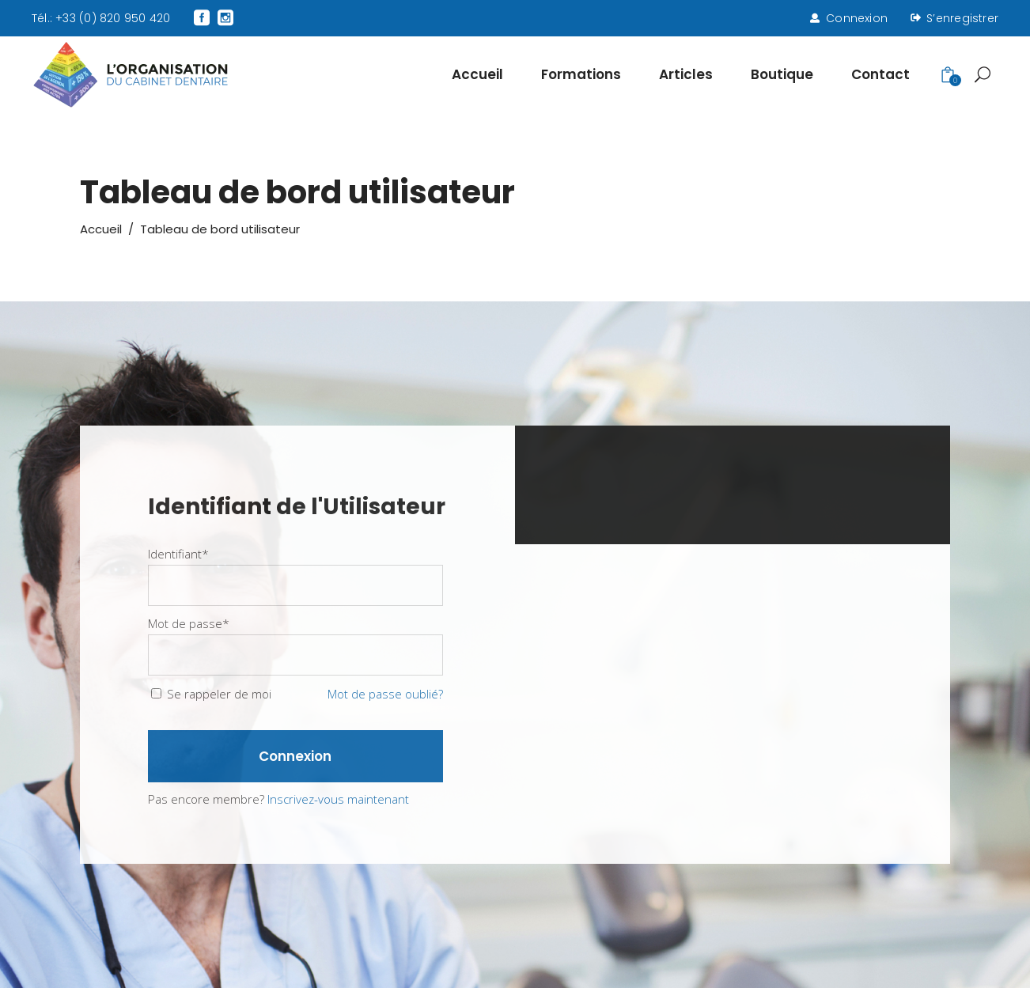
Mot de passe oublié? (385, 694)
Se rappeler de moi (219, 694)
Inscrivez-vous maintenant (338, 799)
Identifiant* (178, 554)
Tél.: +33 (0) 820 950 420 (101, 18)
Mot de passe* (188, 623)
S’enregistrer (962, 18)
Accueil (101, 229)
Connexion (857, 18)
